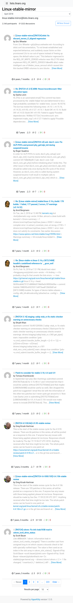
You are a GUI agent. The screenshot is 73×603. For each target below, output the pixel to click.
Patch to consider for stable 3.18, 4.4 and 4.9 (34, 373)
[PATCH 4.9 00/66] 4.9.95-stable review (31, 423)
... (42, 582)
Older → (56, 582)
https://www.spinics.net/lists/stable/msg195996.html (36, 234)
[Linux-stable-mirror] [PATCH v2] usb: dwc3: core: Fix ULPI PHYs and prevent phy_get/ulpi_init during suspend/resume (37, 145)
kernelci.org (47, 213)
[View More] (57, 68)
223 (47, 582)
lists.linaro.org (17, 3)
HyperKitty (35, 599)
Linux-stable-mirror (19, 9)
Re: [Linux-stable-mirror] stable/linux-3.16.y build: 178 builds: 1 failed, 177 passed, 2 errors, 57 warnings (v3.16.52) (38, 204)
